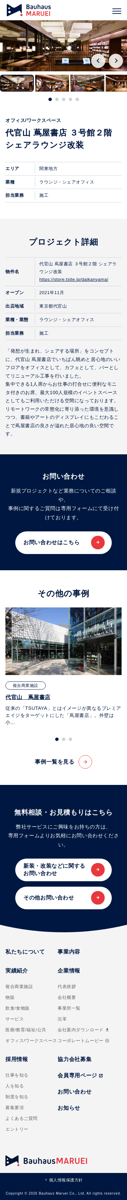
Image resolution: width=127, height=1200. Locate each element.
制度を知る (16, 1096)
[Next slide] (116, 61)
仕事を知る (16, 1075)
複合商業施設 (19, 986)
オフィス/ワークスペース (31, 1040)
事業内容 (69, 952)
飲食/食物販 (17, 1008)
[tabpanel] (63, 666)
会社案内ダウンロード (83, 1029)
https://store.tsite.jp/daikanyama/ (73, 279)
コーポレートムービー (83, 1040)
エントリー (16, 1129)
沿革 (62, 1019)
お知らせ (69, 1108)
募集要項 (14, 1107)
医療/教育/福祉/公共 (25, 1029)
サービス (14, 1019)
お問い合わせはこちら (51, 542)
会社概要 (67, 997)
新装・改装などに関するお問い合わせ (54, 869)
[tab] (50, 99)
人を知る (14, 1085)
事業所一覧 (69, 1008)
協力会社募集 (74, 1059)
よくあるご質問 (21, 1118)
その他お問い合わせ (48, 898)
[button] (17, 83)
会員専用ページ (80, 1075)
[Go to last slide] (98, 61)
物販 (10, 997)
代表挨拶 (67, 986)
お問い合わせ (74, 1092)
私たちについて (25, 952)
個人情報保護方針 (66, 1180)
